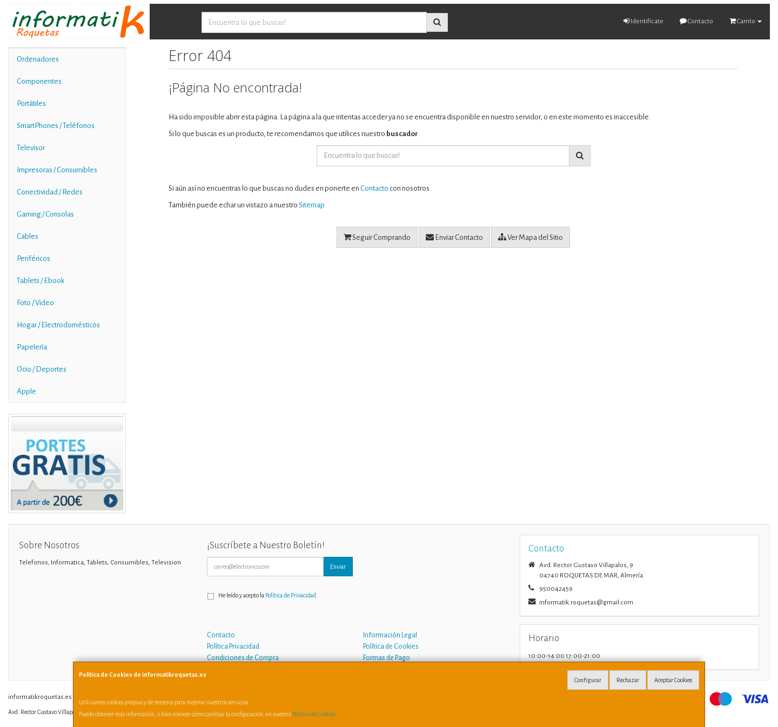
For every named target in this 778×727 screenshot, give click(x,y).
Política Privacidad (233, 646)
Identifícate (643, 21)
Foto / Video (35, 303)
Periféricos (33, 258)
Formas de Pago (386, 658)
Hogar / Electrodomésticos (58, 325)
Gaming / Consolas (45, 214)
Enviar (338, 566)
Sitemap (312, 205)
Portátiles (31, 103)
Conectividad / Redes (50, 192)
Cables (27, 236)
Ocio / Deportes (41, 369)
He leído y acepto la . (268, 595)
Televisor (31, 148)
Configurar (587, 680)
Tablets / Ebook (40, 281)
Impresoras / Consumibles (57, 170)
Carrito (745, 21)
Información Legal (390, 635)
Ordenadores (38, 59)
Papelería (32, 347)
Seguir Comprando (377, 237)
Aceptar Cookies (673, 680)
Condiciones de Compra (243, 658)
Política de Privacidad (290, 595)
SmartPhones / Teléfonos (56, 126)
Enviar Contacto (454, 237)
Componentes (39, 81)
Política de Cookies (314, 714)
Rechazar (627, 680)
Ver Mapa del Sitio (530, 237)
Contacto (696, 21)
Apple (26, 391)
